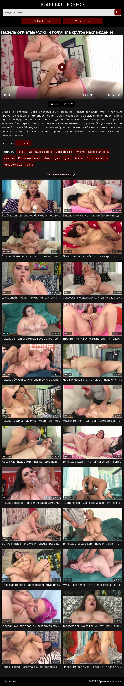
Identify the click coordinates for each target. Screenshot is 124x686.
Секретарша (64, 151)
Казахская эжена (29, 158)
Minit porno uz (13, 164)
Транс (29, 164)
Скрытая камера (97, 158)
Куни (57, 158)
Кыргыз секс (10, 681)
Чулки (67, 158)
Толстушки (23, 143)
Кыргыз (62, 4)
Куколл (80, 151)
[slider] (44, 95)
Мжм (47, 158)
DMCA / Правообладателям (105, 681)
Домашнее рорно (40, 151)
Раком (21, 151)
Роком (79, 158)
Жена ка (9, 158)
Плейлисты (41, 21)
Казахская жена (98, 151)
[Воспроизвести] (5, 95)
